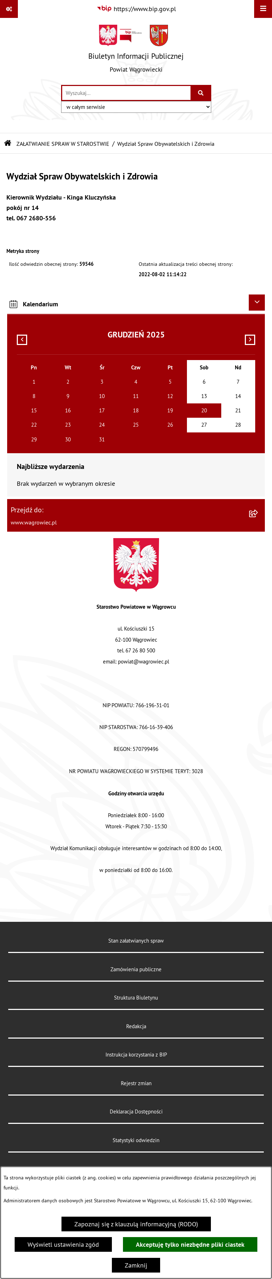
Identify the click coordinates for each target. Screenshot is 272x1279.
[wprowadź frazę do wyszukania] (126, 93)
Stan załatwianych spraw (136, 940)
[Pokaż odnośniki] (9, 9)
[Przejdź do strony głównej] (136, 51)
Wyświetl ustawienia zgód (63, 1244)
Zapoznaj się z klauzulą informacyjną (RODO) (136, 1224)
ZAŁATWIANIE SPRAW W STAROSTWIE (62, 143)
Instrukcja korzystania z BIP (136, 1054)
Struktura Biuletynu (136, 997)
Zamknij (136, 1265)
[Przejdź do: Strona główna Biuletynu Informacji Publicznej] (8, 143)
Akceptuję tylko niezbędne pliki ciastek (190, 1244)
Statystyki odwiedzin (136, 1140)
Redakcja (136, 1026)
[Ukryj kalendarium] (257, 302)
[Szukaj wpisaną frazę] (201, 93)
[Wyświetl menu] (263, 9)
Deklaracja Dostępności (136, 1111)
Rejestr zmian (136, 1083)
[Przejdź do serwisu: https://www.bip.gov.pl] (136, 9)
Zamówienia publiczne (136, 969)
